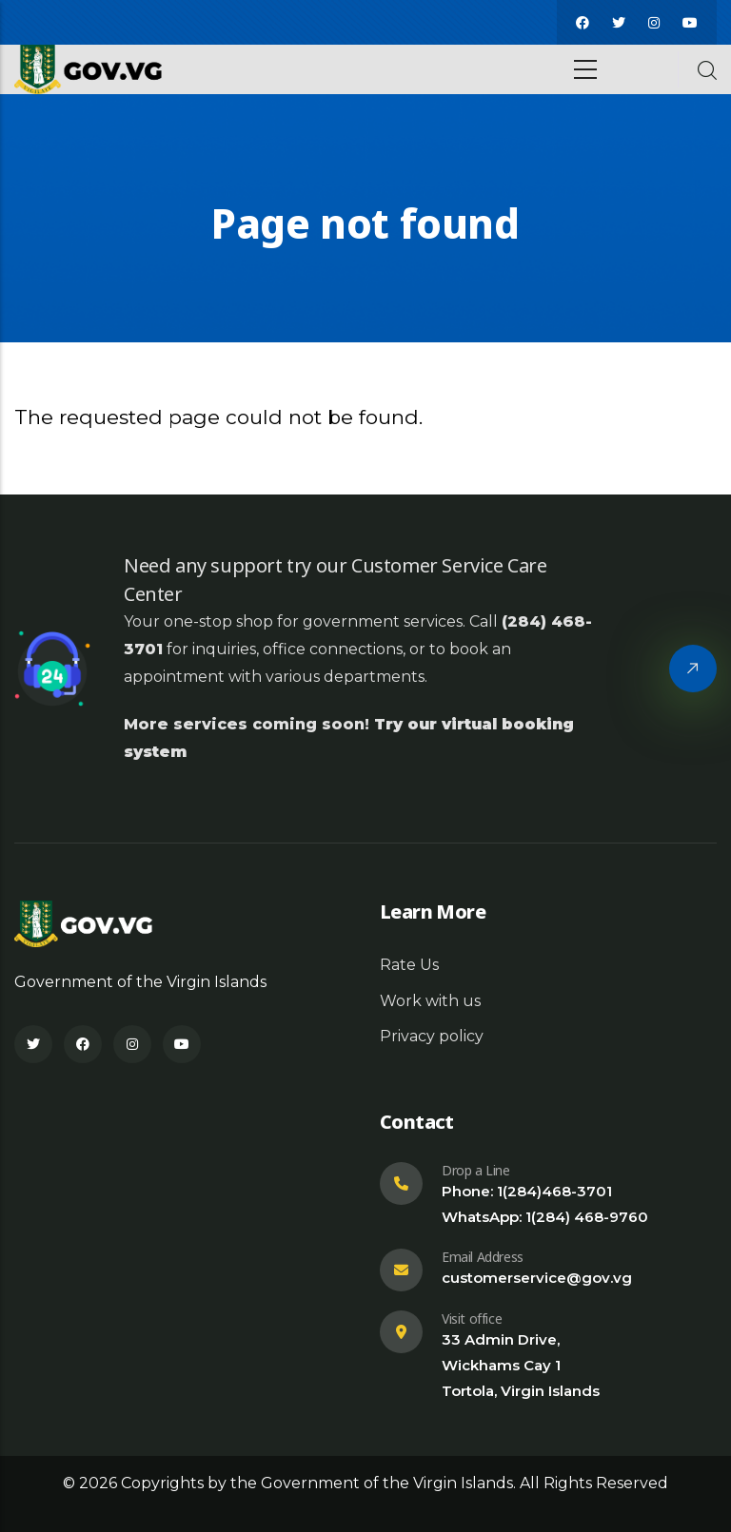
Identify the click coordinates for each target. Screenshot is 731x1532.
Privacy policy (432, 1036)
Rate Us (409, 965)
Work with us (430, 1001)
